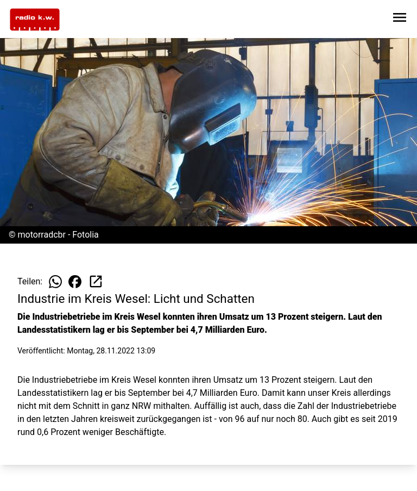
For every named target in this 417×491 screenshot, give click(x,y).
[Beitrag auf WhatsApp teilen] (55, 281)
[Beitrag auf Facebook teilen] (74, 281)
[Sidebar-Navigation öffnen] (399, 19)
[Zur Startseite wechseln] (35, 19)
